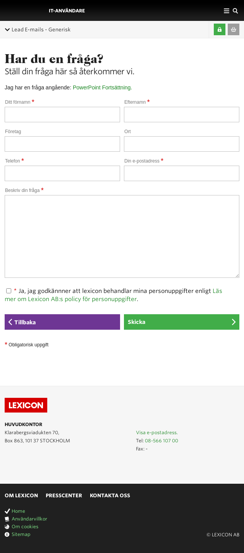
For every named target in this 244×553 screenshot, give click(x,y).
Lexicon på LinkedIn (20, 466)
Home (18, 511)
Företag (13, 131)
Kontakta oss (110, 495)
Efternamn (137, 102)
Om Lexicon (21, 495)
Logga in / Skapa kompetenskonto (219, 29)
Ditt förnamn (19, 102)
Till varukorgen (233, 29)
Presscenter (64, 495)
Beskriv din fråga (24, 190)
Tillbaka (25, 322)
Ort (127, 131)
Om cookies (25, 526)
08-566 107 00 (161, 440)
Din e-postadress (143, 161)
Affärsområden (226, 10)
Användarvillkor (29, 519)
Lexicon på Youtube (9, 466)
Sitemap (21, 534)
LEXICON (24, 10)
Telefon (14, 161)
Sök (235, 10)
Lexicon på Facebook (31, 466)
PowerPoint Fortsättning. (102, 87)
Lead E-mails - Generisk (41, 30)
